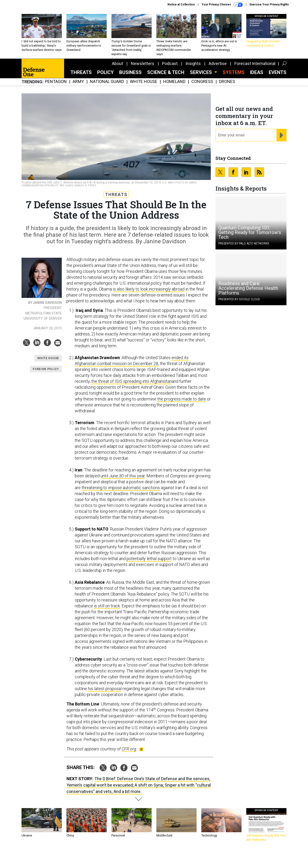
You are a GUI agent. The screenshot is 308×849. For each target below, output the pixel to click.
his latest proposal (105, 688)
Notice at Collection (181, 4)
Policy (105, 72)
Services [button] (201, 72)
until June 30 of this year (123, 475)
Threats (81, 72)
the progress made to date (181, 398)
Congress (202, 81)
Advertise (218, 63)
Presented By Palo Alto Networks (243, 243)
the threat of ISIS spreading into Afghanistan (131, 381)
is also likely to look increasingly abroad (149, 289)
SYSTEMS (234, 72)
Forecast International (254, 63)
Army (78, 81)
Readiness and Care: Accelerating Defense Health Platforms (248, 288)
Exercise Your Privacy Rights (269, 4)
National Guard (107, 81)
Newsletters (142, 63)
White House (143, 81)
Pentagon (56, 81)
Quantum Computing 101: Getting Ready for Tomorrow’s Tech (249, 232)
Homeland (174, 81)
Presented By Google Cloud (239, 299)
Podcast (170, 63)
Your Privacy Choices (222, 5)
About (117, 63)
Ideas (256, 72)
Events (277, 72)
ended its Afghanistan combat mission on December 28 (132, 360)
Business (130, 72)
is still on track (107, 605)
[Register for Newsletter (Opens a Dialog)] (281, 135)
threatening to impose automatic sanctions (121, 487)
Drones (227, 81)
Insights (193, 63)
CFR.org (129, 748)
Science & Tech (165, 72)
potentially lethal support (149, 558)
